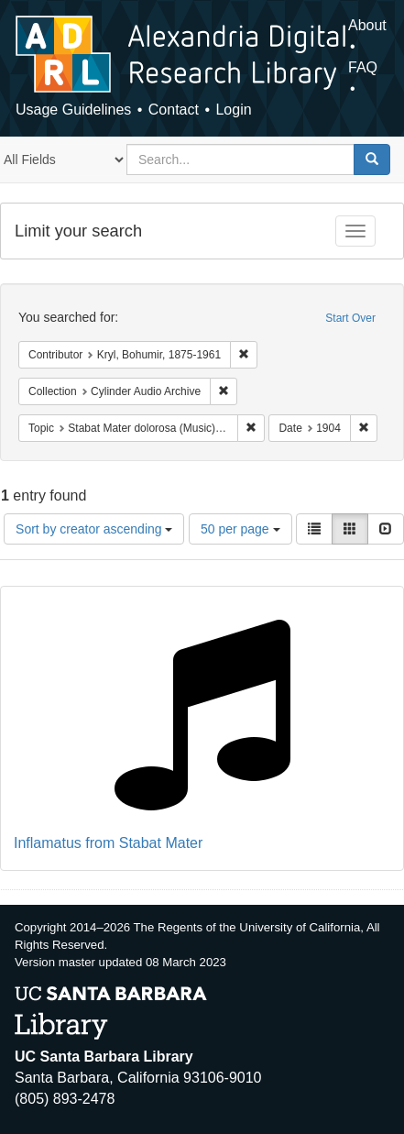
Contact (173, 109)
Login (233, 109)
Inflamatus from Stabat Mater (108, 843)
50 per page (240, 529)
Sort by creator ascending (94, 529)
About (367, 25)
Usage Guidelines (73, 109)
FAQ (362, 67)
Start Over (350, 318)
